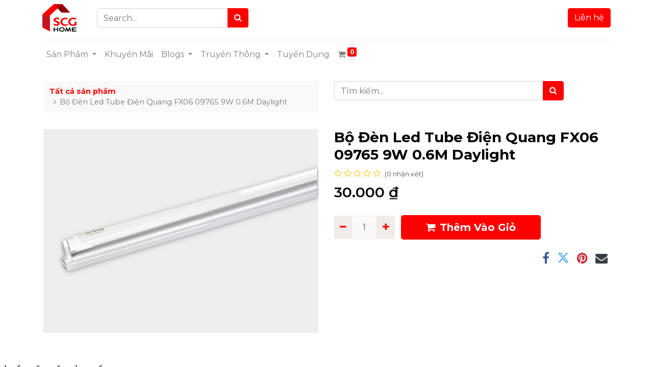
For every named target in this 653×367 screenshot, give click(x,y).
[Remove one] (343, 227)
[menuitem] (130, 54)
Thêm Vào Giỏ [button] (471, 227)
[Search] (239, 18)
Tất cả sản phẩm (82, 91)
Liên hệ (588, 17)
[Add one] (385, 227)
